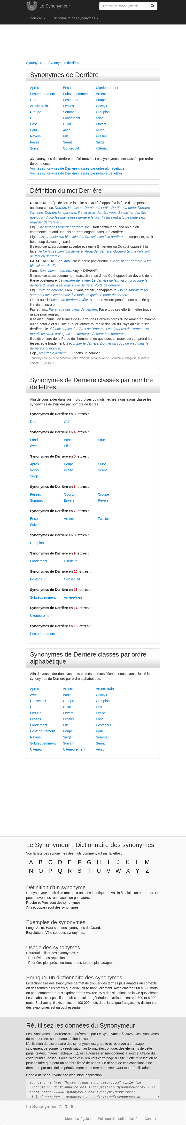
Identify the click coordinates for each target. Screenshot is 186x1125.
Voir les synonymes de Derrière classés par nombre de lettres (76, 173)
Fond (100, 118)
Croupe (35, 112)
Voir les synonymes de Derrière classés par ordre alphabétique (77, 168)
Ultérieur (102, 148)
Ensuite (68, 88)
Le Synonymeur (54, 6)
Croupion (103, 112)
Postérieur (70, 100)
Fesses (68, 106)
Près (45, 902)
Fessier (101, 136)
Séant (67, 142)
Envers (101, 124)
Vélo (48, 933)
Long (30, 928)
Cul (32, 118)
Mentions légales (78, 1119)
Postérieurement (42, 94)
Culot (67, 124)
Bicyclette (33, 933)
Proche (31, 902)
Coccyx (101, 106)
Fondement (71, 118)
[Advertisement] (93, 41)
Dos (33, 100)
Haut (49, 928)
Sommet (69, 112)
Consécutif (71, 148)
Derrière (37, 18)
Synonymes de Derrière (64, 75)
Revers (35, 136)
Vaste (40, 928)
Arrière (101, 94)
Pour (33, 130)
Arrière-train (39, 106)
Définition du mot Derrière (66, 190)
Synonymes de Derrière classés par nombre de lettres (91, 383)
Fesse (34, 142)
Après (34, 88)
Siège (100, 142)
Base (34, 124)
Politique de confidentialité (117, 1119)
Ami (29, 907)
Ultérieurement (107, 88)
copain (42, 907)
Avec (66, 130)
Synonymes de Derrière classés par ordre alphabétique (88, 658)
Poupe (101, 100)
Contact (150, 1119)
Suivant (35, 148)
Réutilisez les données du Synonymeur (80, 1025)
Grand (95, 928)
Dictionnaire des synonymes (75, 18)
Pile (66, 136)
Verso (100, 130)
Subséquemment (76, 94)
